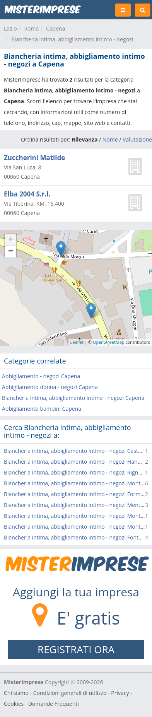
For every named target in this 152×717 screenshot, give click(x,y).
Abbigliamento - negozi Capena (41, 376)
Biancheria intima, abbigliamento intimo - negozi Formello (76, 494)
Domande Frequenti (53, 703)
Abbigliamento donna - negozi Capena (50, 387)
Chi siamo (16, 693)
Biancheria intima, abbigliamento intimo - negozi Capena (73, 397)
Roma (31, 28)
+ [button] (10, 240)
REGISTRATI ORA (76, 649)
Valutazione (137, 139)
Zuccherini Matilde (34, 157)
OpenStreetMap (109, 342)
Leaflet (77, 342)
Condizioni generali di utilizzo (70, 693)
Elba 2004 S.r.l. (27, 193)
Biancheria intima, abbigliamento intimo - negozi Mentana (77, 505)
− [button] (10, 252)
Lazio (10, 28)
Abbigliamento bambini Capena (41, 408)
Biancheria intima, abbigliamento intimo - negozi (72, 39)
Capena (55, 28)
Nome (110, 139)
